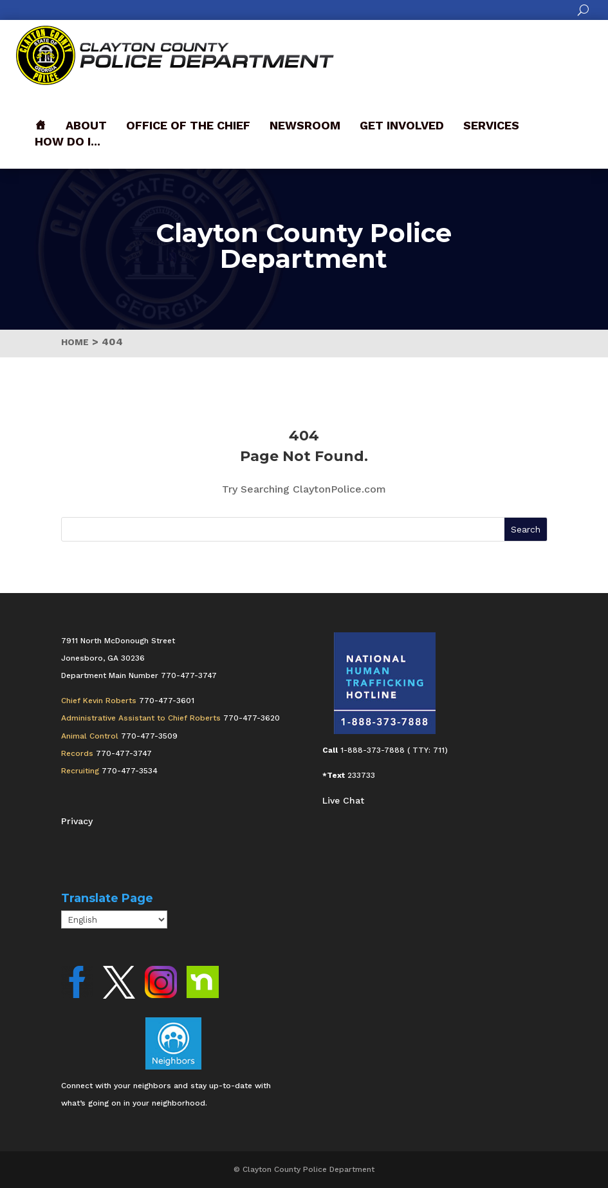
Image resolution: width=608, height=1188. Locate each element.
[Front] (40, 125)
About (86, 125)
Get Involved (402, 125)
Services (491, 125)
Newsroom (305, 125)
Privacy (77, 821)
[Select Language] (114, 919)
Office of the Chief (188, 125)
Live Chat (343, 800)
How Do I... (67, 141)
